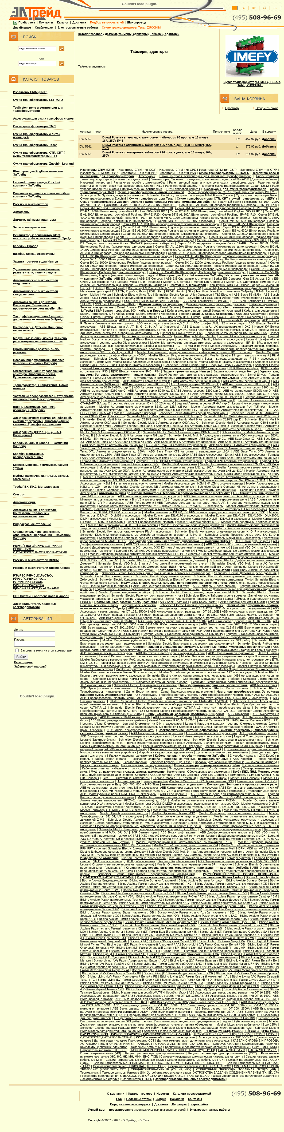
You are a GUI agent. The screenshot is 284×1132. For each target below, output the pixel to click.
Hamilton (202, 291)
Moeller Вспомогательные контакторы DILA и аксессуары (228, 509)
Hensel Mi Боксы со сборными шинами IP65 (236, 333)
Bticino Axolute (115, 288)
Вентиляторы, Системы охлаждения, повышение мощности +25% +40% (200, 179)
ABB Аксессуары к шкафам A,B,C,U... (163, 323)
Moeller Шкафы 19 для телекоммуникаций (178, 355)
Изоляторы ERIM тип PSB (177, 172)
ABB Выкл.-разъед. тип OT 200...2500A (107, 627)
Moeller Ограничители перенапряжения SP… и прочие (194, 864)
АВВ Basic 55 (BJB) (247, 294)
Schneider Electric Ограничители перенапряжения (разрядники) (146, 874)
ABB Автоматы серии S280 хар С (103, 390)
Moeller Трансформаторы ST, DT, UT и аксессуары (123, 525)
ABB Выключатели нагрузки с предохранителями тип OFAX (192, 1011)
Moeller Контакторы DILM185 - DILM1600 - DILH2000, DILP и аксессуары (227, 806)
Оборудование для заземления (208, 771)
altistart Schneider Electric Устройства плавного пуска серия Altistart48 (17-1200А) (169, 701)
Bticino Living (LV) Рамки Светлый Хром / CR (128, 979)
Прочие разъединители (115, 646)
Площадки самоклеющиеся (187, 768)
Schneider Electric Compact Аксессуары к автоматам (118, 489)
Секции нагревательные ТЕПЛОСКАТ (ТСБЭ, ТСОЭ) (129, 1066)
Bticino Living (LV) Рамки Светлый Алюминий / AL (194, 976)
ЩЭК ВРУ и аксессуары (209, 368)
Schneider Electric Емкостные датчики (106, 576)
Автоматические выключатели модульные (207, 377)
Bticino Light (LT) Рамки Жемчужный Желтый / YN (220, 938)
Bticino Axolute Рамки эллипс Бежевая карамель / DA (241, 909)
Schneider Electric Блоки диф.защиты (182, 557)
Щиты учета (98, 755)
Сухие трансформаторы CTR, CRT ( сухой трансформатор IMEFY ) (39, 154)
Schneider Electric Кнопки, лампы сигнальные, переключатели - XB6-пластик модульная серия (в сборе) (179, 680)
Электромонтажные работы (77, 27)
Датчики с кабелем (264, 179)
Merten (106, 294)
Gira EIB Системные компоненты (126, 778)
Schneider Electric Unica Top (133, 294)
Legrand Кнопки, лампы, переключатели (122, 589)
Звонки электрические (29, 227)
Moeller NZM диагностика (179, 464)
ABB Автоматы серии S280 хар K (205, 387)
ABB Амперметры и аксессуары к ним (157, 733)
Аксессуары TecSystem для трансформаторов (112, 195)
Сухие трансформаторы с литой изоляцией (151, 192)
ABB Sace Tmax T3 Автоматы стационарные (176, 445)
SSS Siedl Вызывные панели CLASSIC (151, 301)
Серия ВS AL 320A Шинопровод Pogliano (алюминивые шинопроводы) (171, 227)
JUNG (260, 291)
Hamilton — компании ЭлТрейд (231, 291)
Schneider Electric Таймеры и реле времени (216, 595)
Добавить (269, 139)
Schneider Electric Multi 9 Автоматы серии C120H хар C (164, 416)
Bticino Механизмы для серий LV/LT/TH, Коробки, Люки (148, 992)
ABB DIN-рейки (238, 714)
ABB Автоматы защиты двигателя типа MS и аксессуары (119, 787)
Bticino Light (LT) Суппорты (106, 957)
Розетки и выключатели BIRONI (36, 560)
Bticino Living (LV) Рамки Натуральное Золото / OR (178, 973)
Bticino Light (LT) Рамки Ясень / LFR (135, 950)
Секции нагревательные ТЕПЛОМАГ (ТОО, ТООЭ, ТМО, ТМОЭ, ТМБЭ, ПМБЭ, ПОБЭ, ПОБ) (158, 1063)
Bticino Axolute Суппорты (106, 931)
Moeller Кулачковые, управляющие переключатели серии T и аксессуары (184, 666)
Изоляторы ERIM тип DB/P (99, 172)
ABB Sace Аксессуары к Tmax (148, 457)
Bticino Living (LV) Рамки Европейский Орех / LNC (168, 963)
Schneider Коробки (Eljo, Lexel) (171, 762)
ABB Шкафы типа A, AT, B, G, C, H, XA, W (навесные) (139, 326)
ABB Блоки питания (263, 685)
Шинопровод (136, 22)
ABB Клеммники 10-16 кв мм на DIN (125, 717)
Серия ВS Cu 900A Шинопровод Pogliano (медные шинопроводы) (148, 240)
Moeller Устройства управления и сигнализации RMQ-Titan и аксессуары (166, 669)
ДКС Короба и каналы (140, 861)
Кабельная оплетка (95, 768)
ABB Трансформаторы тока (258, 733)
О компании (116, 1093)
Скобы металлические (224, 768)
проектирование (121, 1109)
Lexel (83, 294)
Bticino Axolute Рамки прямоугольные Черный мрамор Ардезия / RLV (196, 906)
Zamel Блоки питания (141, 691)
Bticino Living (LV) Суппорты (202, 989)
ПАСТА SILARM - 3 (231, 1050)
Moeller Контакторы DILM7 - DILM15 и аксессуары (215, 518)
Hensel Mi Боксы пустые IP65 (182, 333)
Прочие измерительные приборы (149, 742)
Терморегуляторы (239, 858)
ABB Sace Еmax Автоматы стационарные (248, 457)
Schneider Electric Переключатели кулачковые (145, 685)
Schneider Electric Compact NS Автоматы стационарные (237, 486)
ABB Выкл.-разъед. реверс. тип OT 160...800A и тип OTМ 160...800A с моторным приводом (179, 622)
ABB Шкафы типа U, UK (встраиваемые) (211, 326)
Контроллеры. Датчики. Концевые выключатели (194, 569)
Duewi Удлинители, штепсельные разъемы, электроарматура (201, 374)
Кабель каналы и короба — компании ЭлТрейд (190, 755)
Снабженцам (44, 27)
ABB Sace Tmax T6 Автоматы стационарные (168, 448)
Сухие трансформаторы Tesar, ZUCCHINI (132, 27)
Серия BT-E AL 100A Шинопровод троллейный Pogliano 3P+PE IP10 (126, 208)
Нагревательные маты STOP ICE (103, 1050)
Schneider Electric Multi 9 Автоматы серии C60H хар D (192, 425)
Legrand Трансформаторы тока (255, 736)
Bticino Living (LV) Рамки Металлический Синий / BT (243, 970)
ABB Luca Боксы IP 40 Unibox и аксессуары (233, 317)
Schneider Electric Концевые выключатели (128, 579)
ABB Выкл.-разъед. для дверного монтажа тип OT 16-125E (178, 614)
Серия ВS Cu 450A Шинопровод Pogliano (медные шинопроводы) (161, 237)
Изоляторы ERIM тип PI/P (138, 172)
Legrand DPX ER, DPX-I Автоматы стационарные (169, 461)
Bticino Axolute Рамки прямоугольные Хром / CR (224, 902)
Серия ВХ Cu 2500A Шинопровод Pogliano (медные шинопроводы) (202, 269)
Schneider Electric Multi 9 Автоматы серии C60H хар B (239, 422)
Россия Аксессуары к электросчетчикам (203, 742)
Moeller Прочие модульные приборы (125, 592)
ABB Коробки (242, 758)
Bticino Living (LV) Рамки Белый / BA (251, 960)
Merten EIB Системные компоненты (251, 281)
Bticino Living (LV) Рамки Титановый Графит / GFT (159, 986)
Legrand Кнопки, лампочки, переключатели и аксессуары (138, 656)
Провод (184, 313)
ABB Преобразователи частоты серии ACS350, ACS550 (121, 698)
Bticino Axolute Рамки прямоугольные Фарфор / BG (154, 902)
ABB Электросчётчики (95, 736)
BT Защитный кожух (227, 201)
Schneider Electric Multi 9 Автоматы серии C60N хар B (146, 429)
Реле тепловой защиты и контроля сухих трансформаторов (211, 182)
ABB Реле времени (140, 502)
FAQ (119, 1099)
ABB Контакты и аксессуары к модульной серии (170, 653)
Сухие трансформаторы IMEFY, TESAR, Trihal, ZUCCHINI (252, 83)
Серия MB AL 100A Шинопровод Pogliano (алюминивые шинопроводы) (202, 217)
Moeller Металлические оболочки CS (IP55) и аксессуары (156, 349)
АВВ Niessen (110, 297)
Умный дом (96, 1109)
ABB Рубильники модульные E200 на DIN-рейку (222, 1014)
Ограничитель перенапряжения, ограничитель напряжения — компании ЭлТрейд (42, 535)
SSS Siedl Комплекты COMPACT (206, 301)
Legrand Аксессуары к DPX (139, 464)
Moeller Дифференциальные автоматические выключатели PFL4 (184, 842)
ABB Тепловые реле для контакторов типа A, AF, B (193, 502)
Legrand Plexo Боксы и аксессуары (149, 339)
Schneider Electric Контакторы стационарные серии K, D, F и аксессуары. (225, 531)
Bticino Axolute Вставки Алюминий (152, 880)
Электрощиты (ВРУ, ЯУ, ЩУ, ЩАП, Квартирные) (185, 749)
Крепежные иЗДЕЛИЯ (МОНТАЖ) (253, 1046)
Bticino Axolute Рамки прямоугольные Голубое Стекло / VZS (165, 890)
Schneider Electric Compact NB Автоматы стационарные (154, 486)
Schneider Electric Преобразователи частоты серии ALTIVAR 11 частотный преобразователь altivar (180, 707)
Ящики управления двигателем (130, 755)
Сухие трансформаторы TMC (34, 126)
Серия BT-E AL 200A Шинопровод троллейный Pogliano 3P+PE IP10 (216, 211)
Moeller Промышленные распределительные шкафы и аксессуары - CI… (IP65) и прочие (143, 345)
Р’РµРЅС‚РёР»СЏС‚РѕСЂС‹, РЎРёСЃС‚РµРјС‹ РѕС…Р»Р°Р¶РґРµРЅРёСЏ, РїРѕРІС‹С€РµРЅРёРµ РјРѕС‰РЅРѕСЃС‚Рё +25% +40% (36, 582)
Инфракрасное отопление (32, 524)
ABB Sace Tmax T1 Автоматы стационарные (248, 441)
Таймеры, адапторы (164, 33)
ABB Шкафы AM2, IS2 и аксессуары (219, 323)
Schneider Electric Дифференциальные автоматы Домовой (163, 560)
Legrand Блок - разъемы (139, 605)
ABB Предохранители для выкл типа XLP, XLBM (237, 630)
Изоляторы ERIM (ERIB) (30, 92)
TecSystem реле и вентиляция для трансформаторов (38, 109)
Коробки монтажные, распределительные (28, 455)
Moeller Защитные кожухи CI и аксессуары (248, 669)
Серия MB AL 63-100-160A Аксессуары (186, 221)
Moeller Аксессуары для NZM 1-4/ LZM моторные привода (203, 483)
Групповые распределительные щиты (250, 749)
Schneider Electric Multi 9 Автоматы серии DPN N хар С (181, 432)
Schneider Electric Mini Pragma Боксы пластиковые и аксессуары (125, 361)
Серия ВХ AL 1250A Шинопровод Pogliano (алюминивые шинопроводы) (205, 246)
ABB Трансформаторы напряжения (105, 688)
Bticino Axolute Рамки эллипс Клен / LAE (209, 915)
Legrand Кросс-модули (95, 726)
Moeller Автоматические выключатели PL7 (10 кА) (173, 409)
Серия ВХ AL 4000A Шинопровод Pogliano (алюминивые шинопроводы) (226, 256)
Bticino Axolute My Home (262, 877)
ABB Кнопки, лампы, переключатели (254, 582)
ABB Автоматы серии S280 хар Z (254, 387)
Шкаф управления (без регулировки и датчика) (245, 1075)
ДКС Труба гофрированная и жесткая (107, 774)
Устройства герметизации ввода (169, 1072)
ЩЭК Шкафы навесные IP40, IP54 (135, 371)
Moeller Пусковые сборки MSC (198, 521)
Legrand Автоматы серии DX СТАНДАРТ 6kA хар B (199, 400)
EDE (152, 291)
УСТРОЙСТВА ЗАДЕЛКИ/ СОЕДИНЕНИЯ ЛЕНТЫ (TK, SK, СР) (236, 1072)
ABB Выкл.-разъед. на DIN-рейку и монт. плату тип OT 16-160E (194, 1002)
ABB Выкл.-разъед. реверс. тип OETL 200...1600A (172, 621)
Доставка (79, 22)
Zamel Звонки (169, 307)
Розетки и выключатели (30, 204)
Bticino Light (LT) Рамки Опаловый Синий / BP (147, 947)
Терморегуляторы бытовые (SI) (123, 1072)
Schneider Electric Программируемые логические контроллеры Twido (206, 579)
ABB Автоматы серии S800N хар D (247, 390)
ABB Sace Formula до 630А (133, 441)
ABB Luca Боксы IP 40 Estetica (136, 317)
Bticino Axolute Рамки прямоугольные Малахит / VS (212, 893)
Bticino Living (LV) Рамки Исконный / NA (232, 963)
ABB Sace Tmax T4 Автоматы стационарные (239, 445)
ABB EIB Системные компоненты (188, 278)
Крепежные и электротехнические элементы (196, 1046)
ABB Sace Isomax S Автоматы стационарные (185, 441)
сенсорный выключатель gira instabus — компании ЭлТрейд (123, 285)
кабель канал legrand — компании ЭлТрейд (127, 758)
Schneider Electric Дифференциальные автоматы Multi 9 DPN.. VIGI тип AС (212, 848)
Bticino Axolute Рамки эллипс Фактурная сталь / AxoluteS (183, 928)
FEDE (170, 291)
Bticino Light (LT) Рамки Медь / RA (222, 941)
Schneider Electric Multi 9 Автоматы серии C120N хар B (241, 416)
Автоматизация (24, 502)
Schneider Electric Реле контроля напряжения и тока (147, 595)
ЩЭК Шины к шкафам (243, 368)
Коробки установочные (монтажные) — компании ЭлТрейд (236, 762)
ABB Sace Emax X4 (99, 441)
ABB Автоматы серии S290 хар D (150, 390)
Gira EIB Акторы (254, 278)
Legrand (271, 291)
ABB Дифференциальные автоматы (225, 832)
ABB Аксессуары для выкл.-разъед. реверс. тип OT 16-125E (170, 608)
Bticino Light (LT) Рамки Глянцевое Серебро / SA (233, 931)
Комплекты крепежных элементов (103, 1046)
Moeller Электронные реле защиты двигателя (192, 525)
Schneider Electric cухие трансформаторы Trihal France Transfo (189, 195)
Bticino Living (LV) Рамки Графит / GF (105, 963)
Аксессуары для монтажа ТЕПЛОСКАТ (226, 1037)
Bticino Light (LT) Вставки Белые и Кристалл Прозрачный (202, 950)
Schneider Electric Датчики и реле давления (245, 573)
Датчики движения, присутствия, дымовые (216, 304)
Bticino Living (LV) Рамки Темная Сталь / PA (173, 982)
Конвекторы (169, 313)
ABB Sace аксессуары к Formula (257, 454)
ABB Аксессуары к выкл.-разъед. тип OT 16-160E (184, 611)
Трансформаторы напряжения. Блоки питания (214, 685)
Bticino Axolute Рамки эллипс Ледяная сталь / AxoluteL (136, 918)
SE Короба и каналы (242, 755)
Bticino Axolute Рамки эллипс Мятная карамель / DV (161, 922)
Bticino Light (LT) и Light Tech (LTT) (151, 288)
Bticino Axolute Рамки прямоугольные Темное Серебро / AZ (121, 899)
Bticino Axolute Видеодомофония (104, 880)
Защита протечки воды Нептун (35, 261)
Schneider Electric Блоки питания (223, 688)
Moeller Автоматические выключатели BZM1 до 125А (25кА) (143, 406)
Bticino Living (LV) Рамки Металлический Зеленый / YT (169, 970)
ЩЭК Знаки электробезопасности (130, 730)
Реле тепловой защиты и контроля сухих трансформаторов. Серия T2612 (217, 185)
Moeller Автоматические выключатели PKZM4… (154, 509)
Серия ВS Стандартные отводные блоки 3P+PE (211, 243)
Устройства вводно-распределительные (166, 752)
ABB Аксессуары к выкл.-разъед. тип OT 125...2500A (165, 995)
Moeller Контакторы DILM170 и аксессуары (173, 515)
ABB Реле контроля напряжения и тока (161, 585)
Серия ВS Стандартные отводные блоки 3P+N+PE (232, 240)
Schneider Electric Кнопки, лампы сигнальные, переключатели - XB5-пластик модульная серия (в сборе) (166, 678)
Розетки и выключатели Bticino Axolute (41, 567)
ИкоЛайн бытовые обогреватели (144, 858)
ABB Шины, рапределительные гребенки (118, 720)
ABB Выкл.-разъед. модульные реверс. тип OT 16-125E (238, 998)
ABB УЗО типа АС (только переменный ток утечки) (241, 544)
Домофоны (21, 211)
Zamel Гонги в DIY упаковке (137, 307)
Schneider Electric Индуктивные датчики (162, 576)
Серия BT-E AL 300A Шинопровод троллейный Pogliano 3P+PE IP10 (209, 214)
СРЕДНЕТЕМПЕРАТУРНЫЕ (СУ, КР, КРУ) (161, 1069)
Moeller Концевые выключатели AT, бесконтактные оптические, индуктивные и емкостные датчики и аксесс (176, 662)
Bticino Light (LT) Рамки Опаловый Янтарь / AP (213, 947)
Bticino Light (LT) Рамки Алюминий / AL (119, 954)
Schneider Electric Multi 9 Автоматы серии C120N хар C (121, 419)
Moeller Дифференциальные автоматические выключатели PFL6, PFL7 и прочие (145, 553)
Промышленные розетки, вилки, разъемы (125, 601)
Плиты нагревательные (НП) (100, 1053)
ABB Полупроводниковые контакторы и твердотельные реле (205, 499)
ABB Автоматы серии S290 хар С (198, 390)
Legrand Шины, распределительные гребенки (145, 726)
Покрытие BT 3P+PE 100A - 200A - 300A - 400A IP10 (140, 204)
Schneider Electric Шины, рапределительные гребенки (216, 726)
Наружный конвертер (95, 182)
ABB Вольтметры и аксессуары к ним (211, 733)
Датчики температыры (172, 1040)
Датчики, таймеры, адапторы (34, 219)
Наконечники (176, 771)
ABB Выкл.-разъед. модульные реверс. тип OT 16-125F (137, 617)
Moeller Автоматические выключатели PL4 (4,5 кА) (227, 406)
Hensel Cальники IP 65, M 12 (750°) (172, 720)
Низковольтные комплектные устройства (108, 752)
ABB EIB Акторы (125, 278)
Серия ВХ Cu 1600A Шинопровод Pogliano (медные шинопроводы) (212, 265)
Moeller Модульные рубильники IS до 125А (133, 640)
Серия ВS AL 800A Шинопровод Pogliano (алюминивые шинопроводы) (171, 233)
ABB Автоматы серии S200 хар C (196, 381)
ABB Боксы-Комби (204, 601)
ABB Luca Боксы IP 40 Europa (180, 317)
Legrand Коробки (135, 762)
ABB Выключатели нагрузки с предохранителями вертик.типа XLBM (186, 627)
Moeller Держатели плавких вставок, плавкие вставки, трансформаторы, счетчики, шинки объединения (179, 1023)
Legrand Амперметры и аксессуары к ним (202, 736)
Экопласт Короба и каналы (176, 861)
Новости (163, 1093)
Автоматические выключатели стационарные (163, 438)
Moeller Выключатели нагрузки (135, 413)
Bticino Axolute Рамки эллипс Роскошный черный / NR (158, 925)
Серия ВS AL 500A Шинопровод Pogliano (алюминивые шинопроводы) (171, 230)
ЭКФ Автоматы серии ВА (110, 438)
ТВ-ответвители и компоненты (152, 377)
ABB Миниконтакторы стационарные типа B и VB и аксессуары (146, 790)
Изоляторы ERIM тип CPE (177, 169)
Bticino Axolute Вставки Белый (246, 880)
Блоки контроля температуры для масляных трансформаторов (205, 176)
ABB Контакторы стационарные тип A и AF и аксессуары (226, 496)
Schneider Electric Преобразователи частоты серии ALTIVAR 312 (190, 710)
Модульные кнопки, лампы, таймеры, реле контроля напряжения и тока (40, 339)
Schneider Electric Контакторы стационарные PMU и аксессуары (127, 531)
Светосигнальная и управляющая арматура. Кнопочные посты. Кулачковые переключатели (38, 374)
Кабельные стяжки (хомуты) (131, 768)
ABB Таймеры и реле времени (214, 585)
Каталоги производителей (192, 1093)
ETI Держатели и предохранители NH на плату (147, 1018)
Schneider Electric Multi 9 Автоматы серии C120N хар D (202, 419)
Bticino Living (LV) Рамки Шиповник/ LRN (153, 989)
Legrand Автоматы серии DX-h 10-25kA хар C (143, 403)
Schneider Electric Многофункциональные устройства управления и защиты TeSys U (140, 534)
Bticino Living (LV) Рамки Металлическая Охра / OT (218, 966)
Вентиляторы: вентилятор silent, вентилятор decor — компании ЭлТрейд (42, 236)
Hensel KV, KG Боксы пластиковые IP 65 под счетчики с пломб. (211, 329)
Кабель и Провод (25, 246)
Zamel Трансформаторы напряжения (187, 691)
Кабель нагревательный (96, 313)
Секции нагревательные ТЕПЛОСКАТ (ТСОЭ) (199, 1066)
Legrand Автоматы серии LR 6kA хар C (203, 403)
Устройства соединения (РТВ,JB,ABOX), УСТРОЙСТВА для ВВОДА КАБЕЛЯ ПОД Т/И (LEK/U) (146, 1075)
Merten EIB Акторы (176, 281)
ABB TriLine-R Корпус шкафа (240, 320)
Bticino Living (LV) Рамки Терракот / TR (232, 982)
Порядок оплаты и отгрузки (130, 1104)
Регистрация (23, 662)
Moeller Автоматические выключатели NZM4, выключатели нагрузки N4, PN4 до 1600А (204, 480)
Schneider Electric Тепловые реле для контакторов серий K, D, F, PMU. (148, 537)
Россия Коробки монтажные (99, 765)
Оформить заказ (266, 108)
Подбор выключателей (107, 22)
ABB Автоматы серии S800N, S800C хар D (158, 393)
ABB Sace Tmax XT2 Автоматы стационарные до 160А (189, 451)
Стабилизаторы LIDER (137, 1079)
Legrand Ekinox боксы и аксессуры (242, 336)
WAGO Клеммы (266, 726)
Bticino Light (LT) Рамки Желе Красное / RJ (231, 934)
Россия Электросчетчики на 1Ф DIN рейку (172, 746)
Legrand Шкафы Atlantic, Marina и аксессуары (210, 339)
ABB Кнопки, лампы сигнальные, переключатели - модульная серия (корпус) (224, 650)
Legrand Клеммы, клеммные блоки (252, 723)
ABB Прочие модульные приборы (106, 585)
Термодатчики (90, 1072)
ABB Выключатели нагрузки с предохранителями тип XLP (162, 630)
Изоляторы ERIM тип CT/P (258, 169)
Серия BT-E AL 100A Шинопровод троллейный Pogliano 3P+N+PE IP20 (228, 204)
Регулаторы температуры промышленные (154, 1053)
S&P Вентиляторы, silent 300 (116, 310)
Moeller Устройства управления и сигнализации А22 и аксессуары (205, 672)
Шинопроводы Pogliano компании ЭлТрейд (177, 201)
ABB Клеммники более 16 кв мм (217, 717)
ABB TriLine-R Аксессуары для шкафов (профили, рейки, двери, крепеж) (168, 320)
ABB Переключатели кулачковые (231, 653)
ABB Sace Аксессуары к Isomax (103, 457)
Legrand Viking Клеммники (101, 723)
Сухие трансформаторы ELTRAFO (38, 99)
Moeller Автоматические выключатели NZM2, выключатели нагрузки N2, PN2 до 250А (146, 477)
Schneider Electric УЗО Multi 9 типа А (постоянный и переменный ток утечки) (153, 563)
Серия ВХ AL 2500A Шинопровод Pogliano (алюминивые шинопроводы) (217, 253)
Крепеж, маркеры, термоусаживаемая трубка (207, 765)
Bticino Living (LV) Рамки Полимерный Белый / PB (122, 976)
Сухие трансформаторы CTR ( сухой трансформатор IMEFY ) (232, 192)
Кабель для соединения (260, 310)
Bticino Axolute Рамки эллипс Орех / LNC (228, 922)
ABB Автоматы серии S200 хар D (246, 381)
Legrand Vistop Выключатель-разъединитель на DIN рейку (183, 633)
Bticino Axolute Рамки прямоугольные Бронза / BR (209, 886)
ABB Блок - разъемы (174, 601)
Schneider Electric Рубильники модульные (173, 1030)
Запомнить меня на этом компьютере (46, 650)
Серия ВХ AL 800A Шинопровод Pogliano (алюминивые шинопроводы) (229, 259)
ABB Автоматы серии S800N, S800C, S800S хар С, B (230, 393)
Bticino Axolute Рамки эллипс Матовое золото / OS (212, 918)
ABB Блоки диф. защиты (252, 541)
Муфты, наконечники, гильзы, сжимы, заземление (128, 771)
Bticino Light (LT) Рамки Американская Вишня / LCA (184, 954)
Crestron (19, 494)
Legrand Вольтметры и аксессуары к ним (142, 736)
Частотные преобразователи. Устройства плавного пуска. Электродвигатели (43, 397)
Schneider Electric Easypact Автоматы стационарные (198, 489)
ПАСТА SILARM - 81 (262, 1050)
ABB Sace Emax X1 (212, 438)
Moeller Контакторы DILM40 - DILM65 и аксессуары (144, 518)
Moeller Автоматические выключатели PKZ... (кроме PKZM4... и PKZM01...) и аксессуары (161, 505)
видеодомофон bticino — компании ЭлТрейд (153, 297)
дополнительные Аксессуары (210, 1040)
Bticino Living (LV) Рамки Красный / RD (155, 966)
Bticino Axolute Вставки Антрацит (200, 880)
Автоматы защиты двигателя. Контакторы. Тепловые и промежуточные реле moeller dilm (38, 305)
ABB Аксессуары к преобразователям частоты (167, 694)
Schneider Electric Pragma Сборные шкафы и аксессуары (212, 361)
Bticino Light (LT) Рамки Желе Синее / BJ (156, 938)
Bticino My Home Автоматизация (245, 989)
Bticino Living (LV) (189, 288)
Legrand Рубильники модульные (128, 637)
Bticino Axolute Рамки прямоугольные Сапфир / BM (242, 896)
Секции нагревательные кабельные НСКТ (196, 1059)
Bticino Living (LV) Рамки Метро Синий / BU (111, 973)
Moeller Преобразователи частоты (150, 521)
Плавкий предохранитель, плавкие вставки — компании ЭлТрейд (38, 361)
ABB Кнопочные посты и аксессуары (106, 653)
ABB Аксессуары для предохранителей (242, 608)
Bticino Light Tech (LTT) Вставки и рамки (156, 957)
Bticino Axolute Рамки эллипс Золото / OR (150, 915)
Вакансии (177, 1099)
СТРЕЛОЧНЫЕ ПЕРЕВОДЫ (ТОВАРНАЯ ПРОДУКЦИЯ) (236, 1069)
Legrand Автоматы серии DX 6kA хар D (131, 400)
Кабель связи (125, 313)
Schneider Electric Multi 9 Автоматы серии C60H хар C (117, 425)
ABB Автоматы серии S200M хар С (195, 384)
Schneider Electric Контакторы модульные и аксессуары (241, 528)
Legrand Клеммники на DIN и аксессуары (152, 723)
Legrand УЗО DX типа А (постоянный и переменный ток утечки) (186, 547)
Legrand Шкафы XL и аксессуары (123, 342)
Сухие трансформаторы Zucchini (103, 198)
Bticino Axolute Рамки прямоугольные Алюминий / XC (155, 883)
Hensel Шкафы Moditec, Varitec (195, 336)
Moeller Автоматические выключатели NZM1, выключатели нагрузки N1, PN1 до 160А (220, 473)
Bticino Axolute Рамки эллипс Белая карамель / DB (117, 912)
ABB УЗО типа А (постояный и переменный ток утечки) (164, 544)
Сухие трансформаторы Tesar (35, 144)
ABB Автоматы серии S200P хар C (246, 384)
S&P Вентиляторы (144, 832)
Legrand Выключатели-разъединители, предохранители (180, 1021)
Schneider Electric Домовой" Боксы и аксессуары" (157, 368)
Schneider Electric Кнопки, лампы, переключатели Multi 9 (196, 592)
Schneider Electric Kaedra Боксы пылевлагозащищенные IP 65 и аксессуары (222, 358)
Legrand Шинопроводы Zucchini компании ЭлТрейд (36, 184)
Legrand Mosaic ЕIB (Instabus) (139, 281)
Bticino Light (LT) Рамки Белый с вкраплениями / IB (161, 931)
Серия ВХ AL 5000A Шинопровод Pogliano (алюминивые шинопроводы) (129, 259)
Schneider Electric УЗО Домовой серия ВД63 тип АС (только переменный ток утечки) (174, 566)
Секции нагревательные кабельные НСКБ (135, 1059)
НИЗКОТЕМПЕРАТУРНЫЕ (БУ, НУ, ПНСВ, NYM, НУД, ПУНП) (172, 1050)
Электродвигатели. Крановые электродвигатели (34, 605)
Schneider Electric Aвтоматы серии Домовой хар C (193, 413)
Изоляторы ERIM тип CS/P (217, 169)
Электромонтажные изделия (99, 1079)
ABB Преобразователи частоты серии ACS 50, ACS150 (239, 694)
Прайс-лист (24, 22)
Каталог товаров (90, 33)
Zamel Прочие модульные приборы (138, 598)
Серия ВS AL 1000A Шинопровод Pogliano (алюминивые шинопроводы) (172, 224)
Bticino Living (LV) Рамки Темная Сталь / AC (110, 982)
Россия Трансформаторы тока (256, 742)
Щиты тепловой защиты (183, 188)
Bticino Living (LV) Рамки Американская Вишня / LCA (130, 960)
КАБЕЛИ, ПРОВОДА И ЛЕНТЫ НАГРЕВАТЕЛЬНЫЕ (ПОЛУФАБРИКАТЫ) (188, 1043)
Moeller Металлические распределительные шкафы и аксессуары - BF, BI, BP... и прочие (213, 342)
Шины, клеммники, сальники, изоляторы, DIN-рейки (34, 408)
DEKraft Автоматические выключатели (160, 397)
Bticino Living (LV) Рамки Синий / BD (187, 979)
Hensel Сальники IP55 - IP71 (259, 720)
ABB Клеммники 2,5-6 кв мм (172, 717)
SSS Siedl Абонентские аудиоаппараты (234, 297)
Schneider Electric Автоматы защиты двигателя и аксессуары (159, 528)
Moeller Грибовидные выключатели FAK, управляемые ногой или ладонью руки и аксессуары (144, 659)
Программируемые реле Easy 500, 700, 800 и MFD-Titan (119, 784)
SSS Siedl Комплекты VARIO (115, 304)
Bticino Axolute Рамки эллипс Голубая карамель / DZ (196, 912)
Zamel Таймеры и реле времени (247, 598)
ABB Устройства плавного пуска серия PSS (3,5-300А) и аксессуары (217, 698)
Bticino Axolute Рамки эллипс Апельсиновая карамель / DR (162, 909)
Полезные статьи (139, 1099)
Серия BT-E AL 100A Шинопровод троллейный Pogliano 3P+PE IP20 (221, 208)
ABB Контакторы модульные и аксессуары (149, 496)
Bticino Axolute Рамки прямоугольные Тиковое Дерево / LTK (206, 899)
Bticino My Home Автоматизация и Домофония (235, 288)
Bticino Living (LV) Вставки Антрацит (213, 957)
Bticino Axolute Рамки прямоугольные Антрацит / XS (230, 883)
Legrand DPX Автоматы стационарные (231, 461)
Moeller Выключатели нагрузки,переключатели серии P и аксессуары (229, 656)
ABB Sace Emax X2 (241, 438)
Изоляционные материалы (260, 765)
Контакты (46, 22)
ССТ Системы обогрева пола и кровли (41, 596)
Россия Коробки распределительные (146, 765)
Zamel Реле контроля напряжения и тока (194, 598)
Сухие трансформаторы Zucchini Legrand (43, 163)
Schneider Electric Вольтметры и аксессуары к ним (227, 739)
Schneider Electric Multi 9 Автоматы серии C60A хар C (161, 422)
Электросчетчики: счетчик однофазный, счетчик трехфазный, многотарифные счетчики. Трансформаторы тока (42, 421)
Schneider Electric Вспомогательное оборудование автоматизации (167, 704)
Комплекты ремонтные (146, 1046)
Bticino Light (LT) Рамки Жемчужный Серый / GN (163, 941)
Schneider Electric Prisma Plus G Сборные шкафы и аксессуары (208, 365)
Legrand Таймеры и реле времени (176, 589)
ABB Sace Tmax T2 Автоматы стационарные (112, 445)
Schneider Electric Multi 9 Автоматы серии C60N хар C (225, 429)
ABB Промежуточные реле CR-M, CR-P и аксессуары (118, 794)
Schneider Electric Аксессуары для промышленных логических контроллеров (156, 573)
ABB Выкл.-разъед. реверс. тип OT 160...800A (239, 621)
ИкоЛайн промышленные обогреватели (196, 858)
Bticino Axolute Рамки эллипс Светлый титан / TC (233, 925)
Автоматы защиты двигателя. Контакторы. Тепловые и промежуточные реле (35, 513)
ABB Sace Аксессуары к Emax (212, 454)
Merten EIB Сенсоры (208, 281)
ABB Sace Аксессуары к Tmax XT (194, 457)
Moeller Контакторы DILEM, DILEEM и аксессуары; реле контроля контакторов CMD (205, 512)
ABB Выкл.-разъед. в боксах (116, 614)
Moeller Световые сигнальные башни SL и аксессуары (118, 672)
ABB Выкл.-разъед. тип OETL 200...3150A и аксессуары (239, 624)
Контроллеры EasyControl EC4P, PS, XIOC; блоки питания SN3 (189, 781)
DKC (247, 326)
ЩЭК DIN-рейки (91, 730)
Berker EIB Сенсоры (227, 278)
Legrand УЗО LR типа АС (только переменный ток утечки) (155, 550)
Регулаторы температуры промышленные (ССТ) (222, 1053)
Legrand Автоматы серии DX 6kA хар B (215, 397)
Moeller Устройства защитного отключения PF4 (235, 553)
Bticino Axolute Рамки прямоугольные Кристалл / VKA (137, 893)
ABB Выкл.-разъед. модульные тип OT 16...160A (212, 617)
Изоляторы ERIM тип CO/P (137, 169)
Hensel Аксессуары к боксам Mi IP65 (147, 336)
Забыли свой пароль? (30, 666)
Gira (190, 291)
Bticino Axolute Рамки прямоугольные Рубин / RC (170, 896)
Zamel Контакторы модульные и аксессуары (230, 537)
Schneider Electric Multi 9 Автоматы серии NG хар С (131, 435)
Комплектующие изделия (259, 1043)
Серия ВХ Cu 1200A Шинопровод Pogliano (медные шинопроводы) (221, 262)
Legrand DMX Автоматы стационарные (106, 461)
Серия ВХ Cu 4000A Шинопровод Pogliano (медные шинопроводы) (197, 272)
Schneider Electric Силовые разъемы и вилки (191, 605)
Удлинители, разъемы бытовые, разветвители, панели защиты (37, 271)
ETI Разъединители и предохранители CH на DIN (220, 1018)
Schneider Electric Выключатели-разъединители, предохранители (207, 1027)
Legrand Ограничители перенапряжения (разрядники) (117, 864)
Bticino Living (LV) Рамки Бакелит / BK (196, 960)
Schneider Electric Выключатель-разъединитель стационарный (191, 643)
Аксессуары (147, 176)
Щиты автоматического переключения (222, 752)
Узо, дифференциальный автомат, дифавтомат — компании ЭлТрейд (38, 318)
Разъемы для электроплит (111, 377)
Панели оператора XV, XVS (257, 781)
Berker (99, 288)
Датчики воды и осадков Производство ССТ (124, 1040)
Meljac (94, 294)
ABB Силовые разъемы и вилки (242, 601)
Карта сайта (199, 1104)
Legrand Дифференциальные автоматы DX (110, 547)
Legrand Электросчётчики (98, 739)
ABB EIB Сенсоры (151, 278)
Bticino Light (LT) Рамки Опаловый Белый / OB (213, 944)
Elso (160, 291)
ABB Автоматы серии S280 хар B (157, 387)
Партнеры (179, 1104)
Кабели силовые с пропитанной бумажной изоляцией (204, 310)
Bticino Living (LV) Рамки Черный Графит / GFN (227, 986)
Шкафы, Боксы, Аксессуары (34, 253)
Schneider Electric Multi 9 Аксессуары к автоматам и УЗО (207, 435)
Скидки (160, 1099)
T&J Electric (223, 294)
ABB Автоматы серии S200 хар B (146, 381)
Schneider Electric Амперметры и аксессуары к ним (154, 739)
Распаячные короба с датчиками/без (139, 182)
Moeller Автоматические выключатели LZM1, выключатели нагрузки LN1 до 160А (156, 467)
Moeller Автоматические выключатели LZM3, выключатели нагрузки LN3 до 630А (187, 470)
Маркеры (159, 768)
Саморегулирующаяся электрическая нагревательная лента (202, 1056)
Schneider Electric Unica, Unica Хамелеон (183, 294)
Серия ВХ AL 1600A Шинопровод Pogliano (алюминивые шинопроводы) (212, 249)
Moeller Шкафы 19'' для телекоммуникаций (239, 355)
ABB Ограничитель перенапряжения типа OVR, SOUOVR (237, 861)
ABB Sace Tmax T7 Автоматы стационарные (231, 448)
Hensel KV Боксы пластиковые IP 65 (141, 329)
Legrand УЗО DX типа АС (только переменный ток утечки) (200, 838)
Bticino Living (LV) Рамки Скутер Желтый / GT (246, 979)
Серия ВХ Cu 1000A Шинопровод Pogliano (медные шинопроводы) (126, 262)
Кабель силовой (147, 313)
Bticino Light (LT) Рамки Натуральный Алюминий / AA (143, 944)
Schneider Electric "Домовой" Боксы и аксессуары (129, 358)
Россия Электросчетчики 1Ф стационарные (110, 746)
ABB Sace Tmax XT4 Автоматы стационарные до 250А (151, 454)
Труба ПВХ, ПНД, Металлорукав (36, 486)
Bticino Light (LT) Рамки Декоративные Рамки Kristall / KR (161, 934)
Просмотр (232, 108)
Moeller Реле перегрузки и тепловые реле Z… (232, 813)
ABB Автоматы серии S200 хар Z (145, 384)
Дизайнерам (22, 27)
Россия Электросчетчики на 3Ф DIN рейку (234, 746)
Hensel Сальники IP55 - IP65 (218, 720)
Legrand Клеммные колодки (204, 723)
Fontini (180, 291)
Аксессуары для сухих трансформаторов (43, 118)
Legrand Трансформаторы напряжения (165, 688)
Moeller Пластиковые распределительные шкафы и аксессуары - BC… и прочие (194, 352)
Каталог (63, 22)
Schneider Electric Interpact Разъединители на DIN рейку (209, 640)
